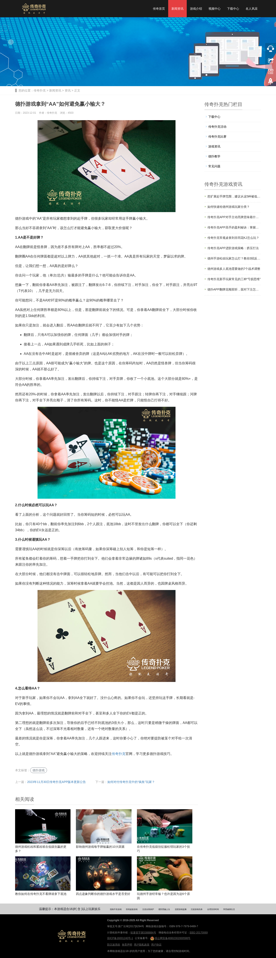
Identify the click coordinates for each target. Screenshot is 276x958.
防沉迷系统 (113, 944)
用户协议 (156, 944)
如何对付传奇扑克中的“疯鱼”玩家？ (131, 782)
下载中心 (233, 8)
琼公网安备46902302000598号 (170, 938)
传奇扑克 (40, 90)
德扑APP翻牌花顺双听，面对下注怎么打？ (234, 289)
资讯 (68, 90)
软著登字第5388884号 (143, 932)
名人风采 (252, 8)
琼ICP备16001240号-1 (120, 938)
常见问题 (214, 166)
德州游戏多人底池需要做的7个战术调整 (233, 268)
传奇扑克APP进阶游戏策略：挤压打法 (233, 248)
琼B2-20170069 (199, 932)
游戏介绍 (196, 8)
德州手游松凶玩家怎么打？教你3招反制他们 (234, 258)
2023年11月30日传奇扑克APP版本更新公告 (56, 782)
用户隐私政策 (141, 944)
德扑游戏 (39, 770)
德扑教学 (214, 156)
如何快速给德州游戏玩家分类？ (228, 206)
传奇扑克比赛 (217, 136)
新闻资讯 (177, 8)
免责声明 (127, 944)
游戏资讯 (214, 146)
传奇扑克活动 (217, 126)
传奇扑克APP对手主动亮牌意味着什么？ (234, 217)
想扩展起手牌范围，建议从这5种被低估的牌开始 (234, 196)
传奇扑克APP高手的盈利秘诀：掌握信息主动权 (234, 227)
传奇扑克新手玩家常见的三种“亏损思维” (234, 279)
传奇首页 (159, 8)
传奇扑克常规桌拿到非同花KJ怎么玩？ (233, 237)
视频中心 (215, 8)
